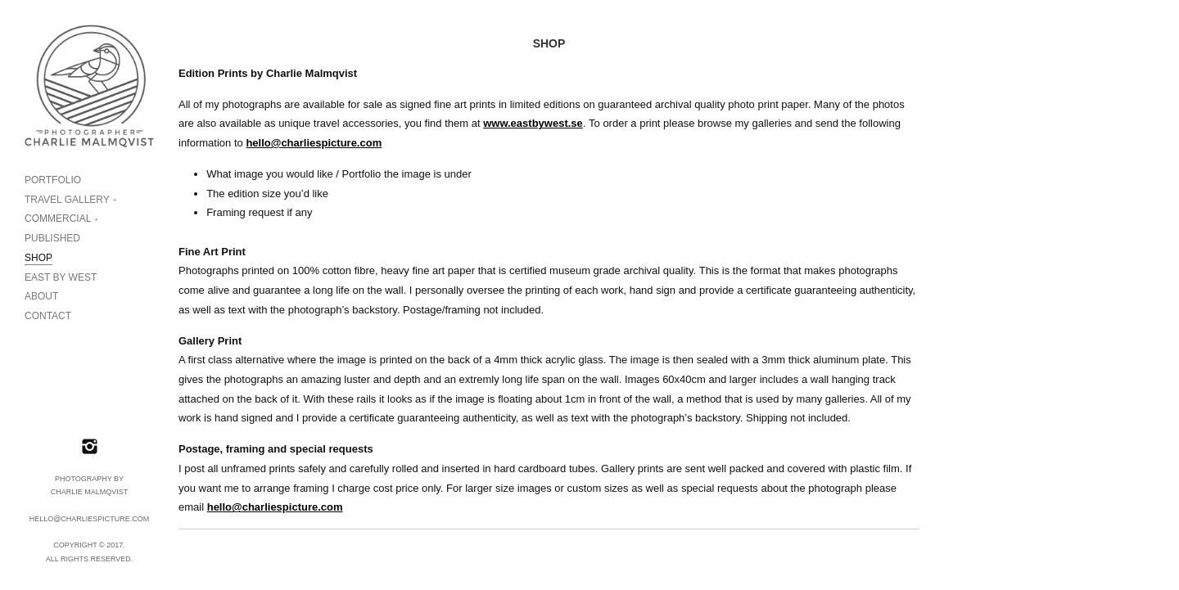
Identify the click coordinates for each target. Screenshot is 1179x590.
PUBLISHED (52, 238)
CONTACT (48, 316)
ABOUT (41, 296)
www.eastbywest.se (533, 123)
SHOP (38, 257)
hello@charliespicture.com (314, 143)
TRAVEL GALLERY (67, 199)
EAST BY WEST (61, 277)
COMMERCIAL (58, 218)
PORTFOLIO (53, 180)
